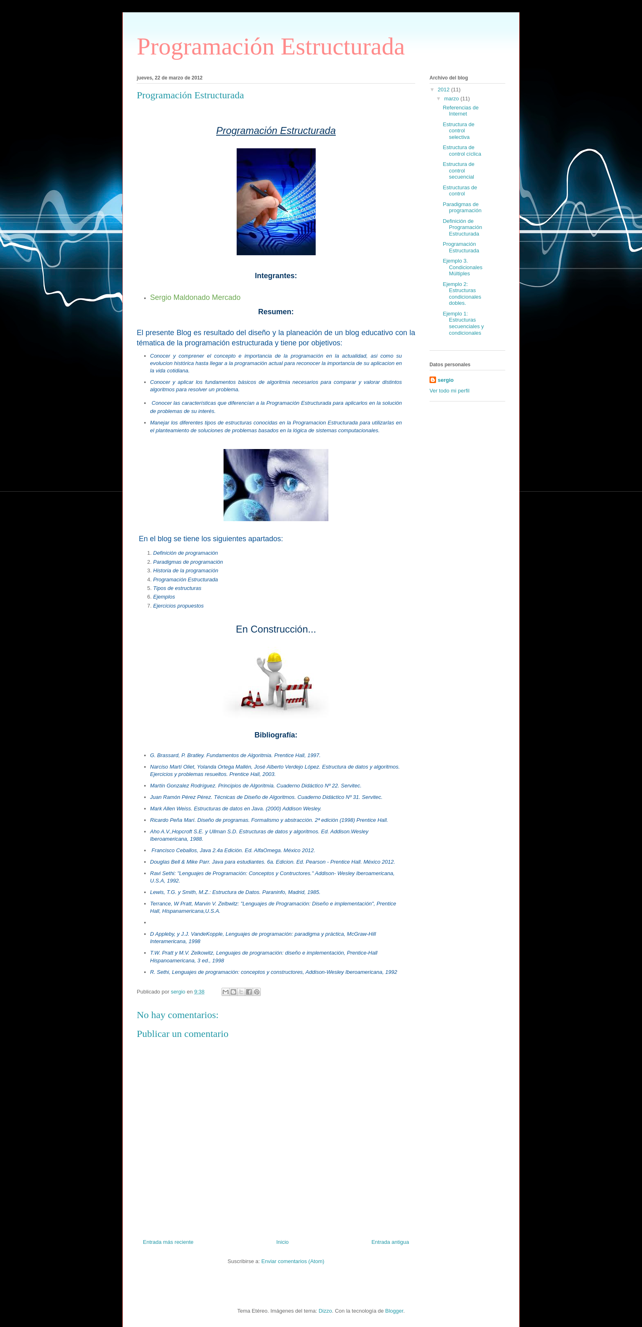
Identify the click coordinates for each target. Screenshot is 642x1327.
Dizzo (325, 1311)
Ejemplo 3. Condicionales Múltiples (462, 267)
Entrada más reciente (168, 1242)
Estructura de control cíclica (462, 150)
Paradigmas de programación (462, 207)
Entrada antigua (390, 1242)
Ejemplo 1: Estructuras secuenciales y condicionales (463, 323)
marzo (452, 98)
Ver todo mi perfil (450, 391)
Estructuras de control (460, 190)
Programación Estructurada (271, 46)
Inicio (282, 1242)
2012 (444, 89)
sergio (446, 380)
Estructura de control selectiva (458, 130)
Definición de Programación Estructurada (462, 227)
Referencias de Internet (460, 110)
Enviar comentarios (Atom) (292, 1261)
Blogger (394, 1311)
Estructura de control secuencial (458, 170)
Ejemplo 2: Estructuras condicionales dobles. (462, 293)
